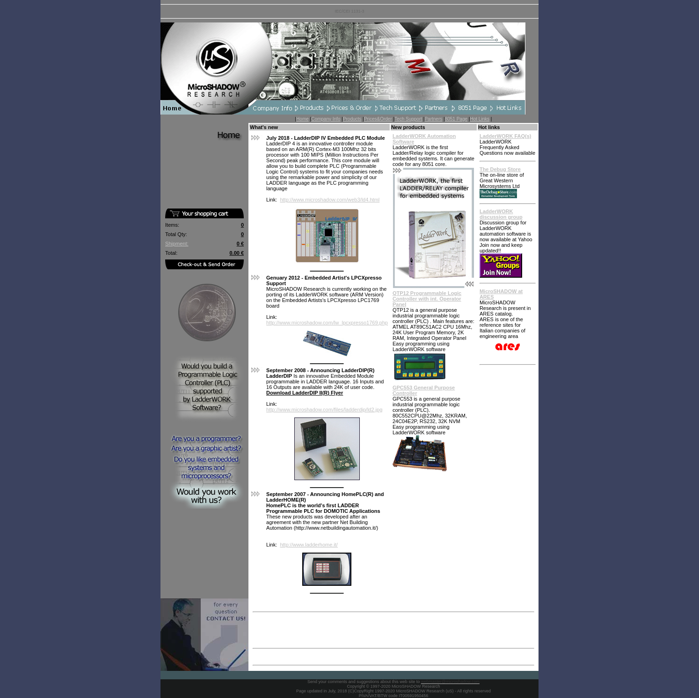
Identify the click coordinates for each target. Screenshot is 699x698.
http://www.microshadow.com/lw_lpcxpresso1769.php (327, 322)
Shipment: (177, 243)
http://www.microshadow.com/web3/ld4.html (329, 199)
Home (302, 119)
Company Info (325, 119)
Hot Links (479, 119)
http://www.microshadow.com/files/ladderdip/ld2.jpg (324, 409)
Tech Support (408, 119)
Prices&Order (378, 119)
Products (352, 119)
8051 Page (456, 119)
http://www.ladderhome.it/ (309, 544)
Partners (433, 119)
